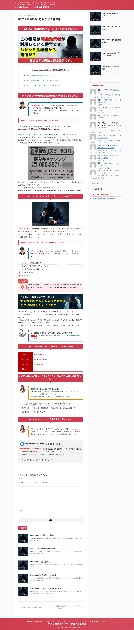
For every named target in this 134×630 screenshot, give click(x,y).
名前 (20, 509)
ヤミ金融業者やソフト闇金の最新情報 (31, 7)
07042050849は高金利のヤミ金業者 (43, 575)
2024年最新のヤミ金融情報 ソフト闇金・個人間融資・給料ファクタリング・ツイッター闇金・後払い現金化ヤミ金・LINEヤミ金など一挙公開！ (67, 620)
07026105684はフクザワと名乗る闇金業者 (45, 588)
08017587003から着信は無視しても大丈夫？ (42, 75)
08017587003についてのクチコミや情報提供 (42, 85)
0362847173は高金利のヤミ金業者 (42, 548)
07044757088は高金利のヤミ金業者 (101, 199)
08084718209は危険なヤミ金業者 (42, 535)
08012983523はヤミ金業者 (40, 561)
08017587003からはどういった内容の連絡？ (42, 80)
